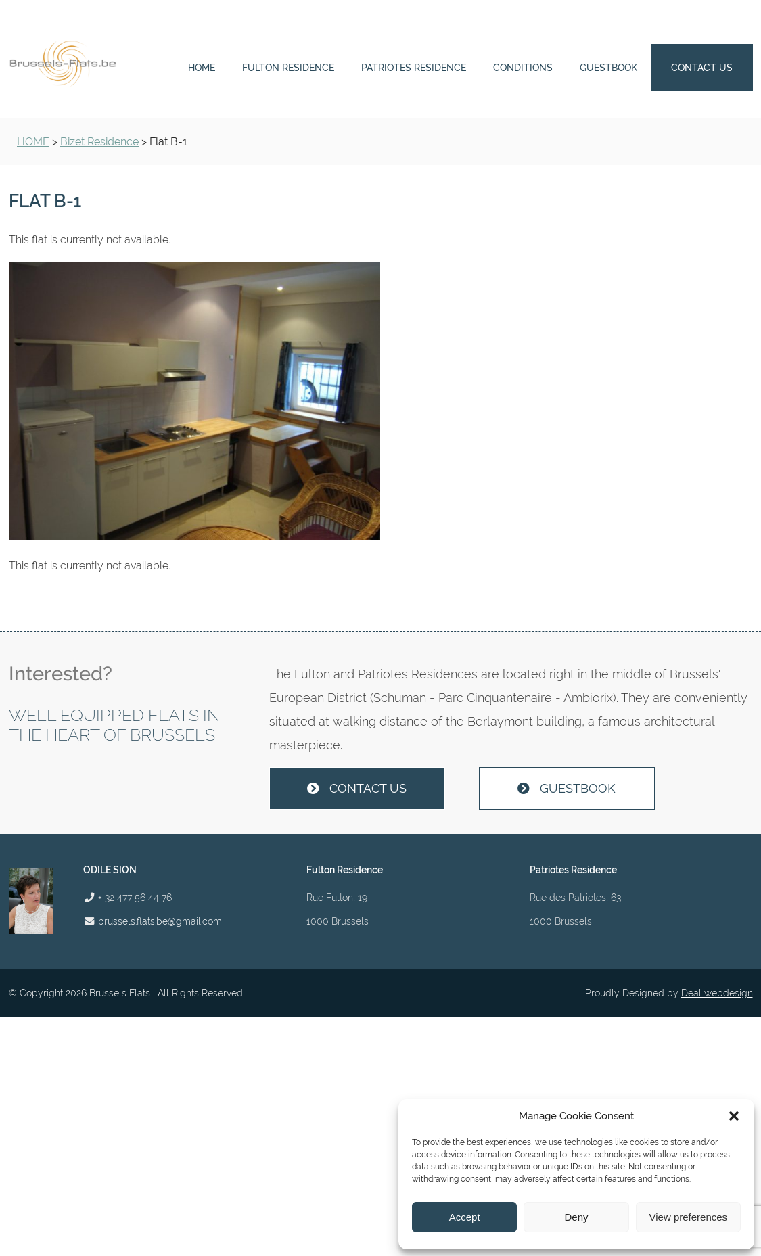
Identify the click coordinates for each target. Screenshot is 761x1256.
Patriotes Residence (413, 67)
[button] (734, 1116)
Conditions (523, 67)
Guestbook (608, 67)
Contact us (702, 67)
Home (201, 67)
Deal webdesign (717, 992)
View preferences (688, 1217)
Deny (576, 1217)
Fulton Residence (288, 67)
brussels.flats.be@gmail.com (160, 921)
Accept (464, 1217)
